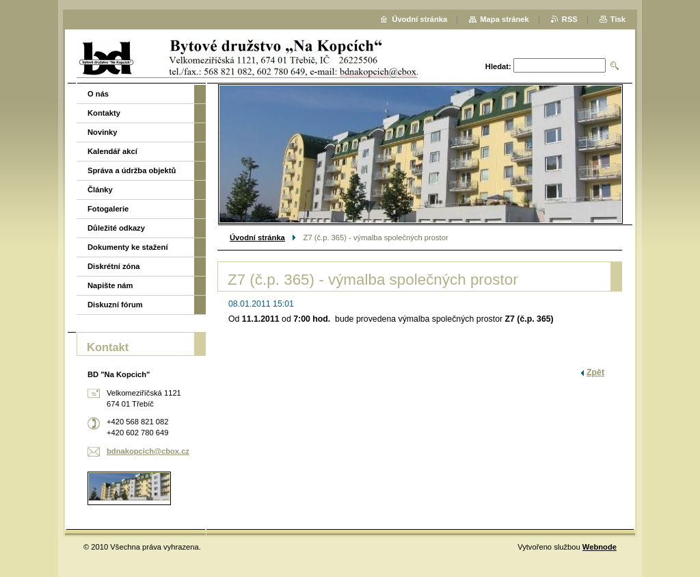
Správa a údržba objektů (132, 170)
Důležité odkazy (116, 228)
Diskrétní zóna (113, 266)
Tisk (617, 19)
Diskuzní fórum (115, 304)
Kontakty (104, 113)
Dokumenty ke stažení (128, 247)
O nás (98, 94)
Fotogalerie (108, 209)
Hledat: (498, 66)
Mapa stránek (504, 19)
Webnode (599, 547)
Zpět (595, 372)
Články (100, 189)
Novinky (103, 132)
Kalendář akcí (112, 151)
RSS (570, 19)
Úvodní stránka (257, 237)
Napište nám (110, 285)
